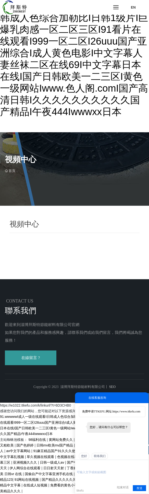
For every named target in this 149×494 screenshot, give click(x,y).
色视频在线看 (68, 457)
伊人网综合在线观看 (25, 468)
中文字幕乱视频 (12, 457)
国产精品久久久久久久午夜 (63, 480)
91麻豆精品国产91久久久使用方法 (60, 451)
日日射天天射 (54, 468)
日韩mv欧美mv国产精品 (55, 445)
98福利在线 (37, 440)
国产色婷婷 (25, 445)
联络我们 (100, 456)
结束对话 (123, 487)
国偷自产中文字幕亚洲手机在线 (49, 474)
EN (133, 7)
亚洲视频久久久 (25, 462)
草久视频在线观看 (41, 457)
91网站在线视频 (27, 480)
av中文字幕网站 (18, 451)
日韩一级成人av (52, 462)
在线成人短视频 (35, 485)
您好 (84, 456)
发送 (139, 488)
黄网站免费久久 (61, 440)
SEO (112, 387)
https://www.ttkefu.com (126, 411)
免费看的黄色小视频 (66, 485)
